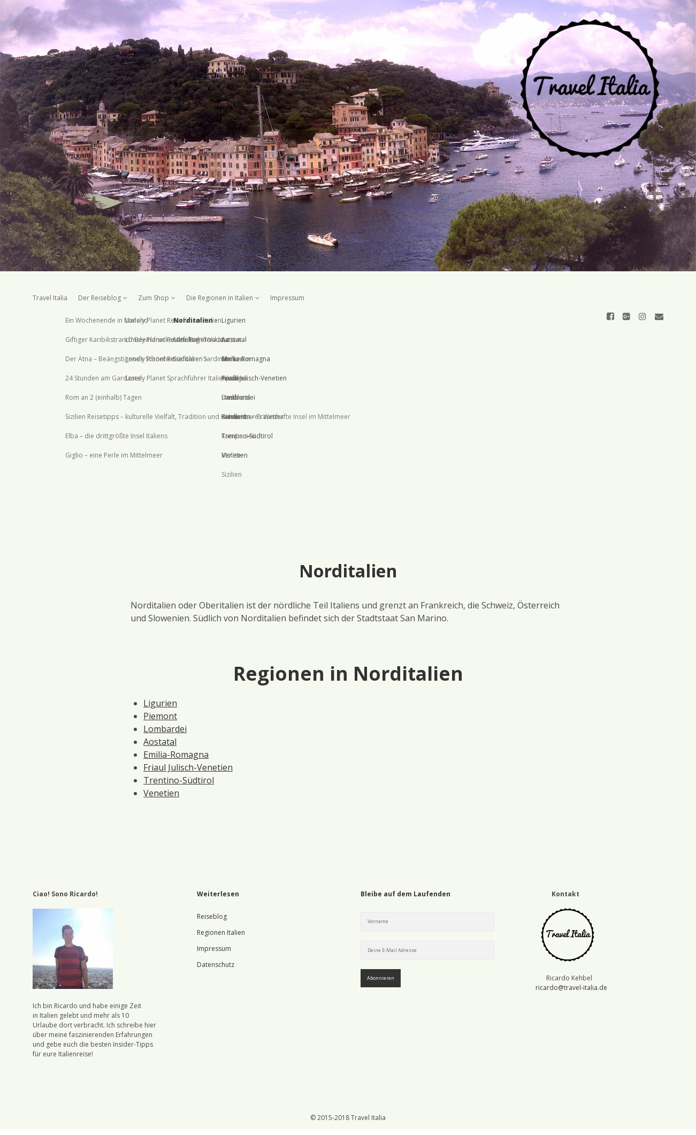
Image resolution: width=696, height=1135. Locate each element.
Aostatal (160, 703)
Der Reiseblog (99, 297)
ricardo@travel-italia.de (571, 949)
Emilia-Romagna (176, 716)
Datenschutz (215, 926)
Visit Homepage (348, 135)
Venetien (161, 754)
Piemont (160, 677)
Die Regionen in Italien (219, 297)
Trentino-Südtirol (178, 742)
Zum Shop (153, 297)
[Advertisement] (348, 398)
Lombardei (165, 690)
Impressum (287, 297)
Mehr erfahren (547, 1118)
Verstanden (488, 1118)
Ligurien (160, 665)
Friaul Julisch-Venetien (188, 729)
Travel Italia (50, 297)
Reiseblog (212, 877)
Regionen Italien (221, 893)
